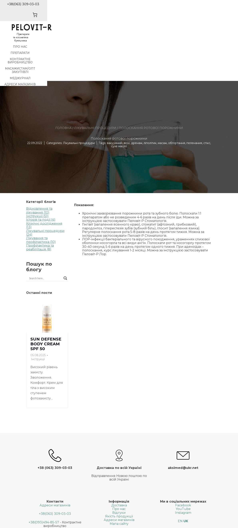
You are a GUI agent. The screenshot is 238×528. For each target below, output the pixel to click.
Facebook (183, 456)
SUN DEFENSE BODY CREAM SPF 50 (45, 295)
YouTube (183, 460)
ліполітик (150, 94)
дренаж (136, 94)
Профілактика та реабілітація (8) (40, 198)
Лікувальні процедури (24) (45, 183)
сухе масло (119, 97)
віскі (127, 94)
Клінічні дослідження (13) (44, 176)
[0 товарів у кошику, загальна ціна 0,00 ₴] (203, 8)
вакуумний (114, 94)
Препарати (37, 35)
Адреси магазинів (209, 35)
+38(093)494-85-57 (44, 473)
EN (180, 472)
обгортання (176, 94)
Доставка (119, 456)
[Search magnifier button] (65, 229)
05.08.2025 (38, 306)
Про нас (13, 35)
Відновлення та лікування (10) (39, 161)
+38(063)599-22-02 (42, 485)
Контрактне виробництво (78, 35)
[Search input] (37, 229)
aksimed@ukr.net (55, 497)
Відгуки (119, 463)
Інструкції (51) (37, 167)
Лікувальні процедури (95, 79)
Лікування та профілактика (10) (41, 190)
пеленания (194, 94)
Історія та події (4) (40, 170)
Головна (63, 79)
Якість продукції (119, 467)
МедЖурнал (175, 35)
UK (185, 472)
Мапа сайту (119, 474)
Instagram (183, 463)
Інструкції (38, 309)
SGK (156, 523)
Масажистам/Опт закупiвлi (133, 35)
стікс (206, 94)
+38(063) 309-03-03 (55, 465)
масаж (162, 94)
